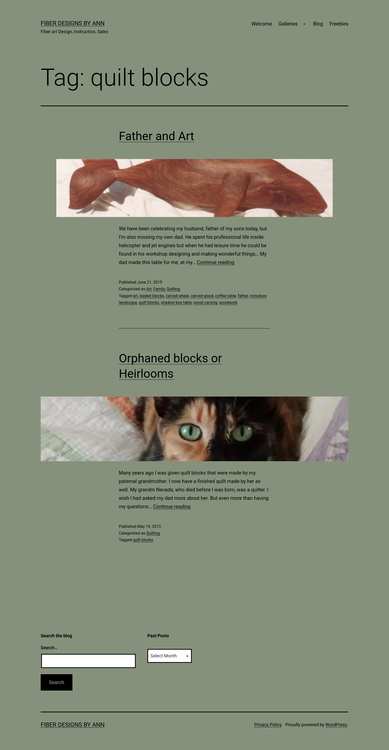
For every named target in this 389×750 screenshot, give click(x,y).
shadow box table (176, 302)
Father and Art (156, 136)
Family (159, 289)
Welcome (261, 24)
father (243, 296)
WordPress (336, 724)
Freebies (338, 24)
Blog (318, 24)
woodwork (228, 302)
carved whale (177, 296)
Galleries (287, 24)
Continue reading (215, 262)
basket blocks (152, 296)
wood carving (205, 302)
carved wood (202, 296)
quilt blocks (149, 302)
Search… (49, 647)
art (135, 296)
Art (148, 289)
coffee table (225, 296)
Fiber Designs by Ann (73, 23)
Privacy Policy (268, 724)
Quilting (173, 289)
